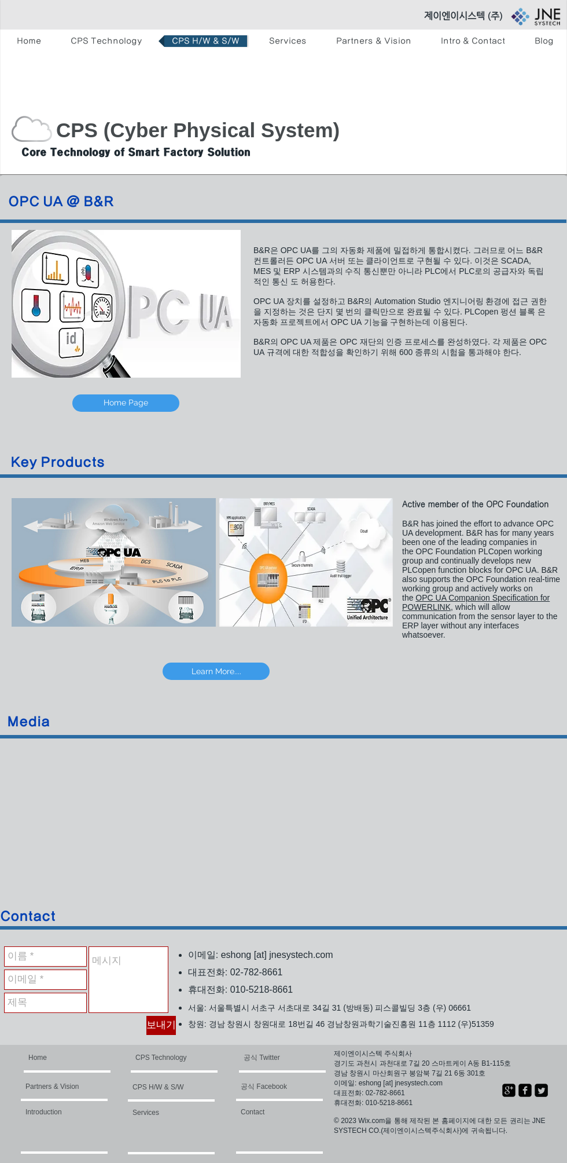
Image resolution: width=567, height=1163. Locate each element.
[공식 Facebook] (275, 1086)
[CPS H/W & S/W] (165, 1087)
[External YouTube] (151, 825)
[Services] (163, 1112)
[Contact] (272, 1112)
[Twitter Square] (541, 1090)
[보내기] (161, 1025)
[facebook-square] (525, 1090)
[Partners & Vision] (58, 1086)
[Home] (72, 1057)
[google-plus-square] (509, 1090)
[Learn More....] (216, 671)
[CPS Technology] (162, 1057)
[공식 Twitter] (275, 1057)
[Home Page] (125, 403)
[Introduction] (56, 1112)
